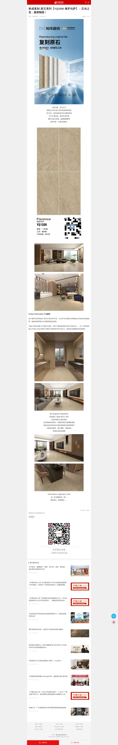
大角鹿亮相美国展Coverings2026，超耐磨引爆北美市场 (48, 676)
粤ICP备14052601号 (61, 734)
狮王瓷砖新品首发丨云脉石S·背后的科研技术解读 (46, 629)
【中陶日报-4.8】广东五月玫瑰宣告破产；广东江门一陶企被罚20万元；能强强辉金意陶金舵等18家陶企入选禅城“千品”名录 (48, 693)
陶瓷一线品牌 (38, 726)
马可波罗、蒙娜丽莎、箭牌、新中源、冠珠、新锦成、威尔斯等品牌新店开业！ (47, 568)
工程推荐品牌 (79, 729)
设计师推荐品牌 (59, 729)
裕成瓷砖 (31, 516)
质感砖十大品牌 (79, 726)
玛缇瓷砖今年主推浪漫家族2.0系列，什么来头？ (45, 661)
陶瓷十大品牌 (38, 724)
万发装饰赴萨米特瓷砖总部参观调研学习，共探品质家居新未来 (47, 615)
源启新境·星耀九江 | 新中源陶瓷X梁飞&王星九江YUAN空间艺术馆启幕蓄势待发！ (48, 646)
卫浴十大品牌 (59, 724)
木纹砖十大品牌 (39, 729)
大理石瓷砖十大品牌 (59, 726)
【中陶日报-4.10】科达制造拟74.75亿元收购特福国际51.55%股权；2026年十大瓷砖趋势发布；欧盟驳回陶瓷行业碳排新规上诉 (48, 584)
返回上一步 (29, 2)
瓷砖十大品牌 (79, 724)
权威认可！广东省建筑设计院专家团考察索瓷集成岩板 (47, 707)
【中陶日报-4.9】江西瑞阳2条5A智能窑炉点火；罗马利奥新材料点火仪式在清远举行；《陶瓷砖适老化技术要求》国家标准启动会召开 (48, 599)
